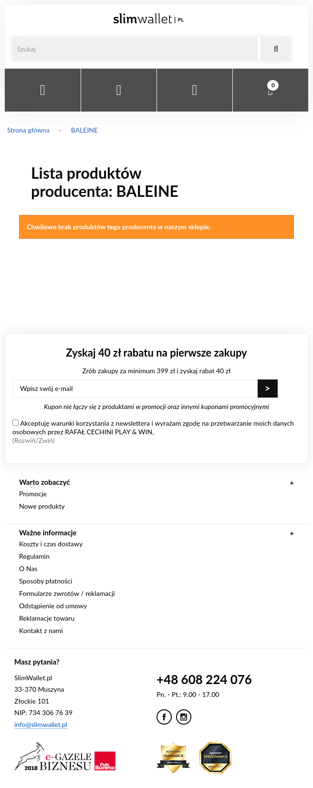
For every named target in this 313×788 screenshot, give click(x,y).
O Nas (28, 568)
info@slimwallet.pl (40, 724)
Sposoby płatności (45, 581)
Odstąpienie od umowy (53, 606)
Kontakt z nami (41, 630)
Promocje (33, 494)
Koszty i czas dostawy (51, 544)
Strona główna (28, 130)
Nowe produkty (42, 506)
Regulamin (34, 556)
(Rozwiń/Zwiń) (33, 440)
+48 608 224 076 (204, 679)
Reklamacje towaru (46, 618)
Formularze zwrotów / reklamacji (67, 593)
